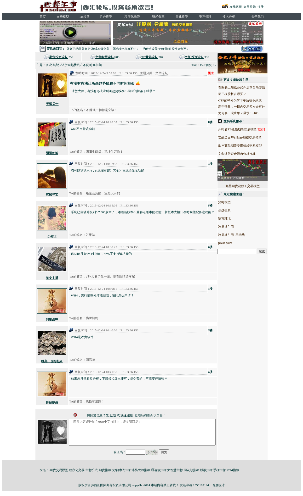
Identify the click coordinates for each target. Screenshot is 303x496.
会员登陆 (249, 7)
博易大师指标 (140, 475)
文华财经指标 (121, 475)
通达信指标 (158, 475)
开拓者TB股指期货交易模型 (246, 129)
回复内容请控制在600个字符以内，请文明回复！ (142, 435)
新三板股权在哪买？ (241, 94)
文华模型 (63, 16)
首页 (43, 16)
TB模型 (84, 16)
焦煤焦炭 (233, 210)
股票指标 (206, 475)
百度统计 (218, 490)
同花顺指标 (191, 475)
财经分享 (158, 16)
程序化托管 (132, 16)
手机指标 (219, 475)
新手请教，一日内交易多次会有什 (250, 106)
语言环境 (233, 218)
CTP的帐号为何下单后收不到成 (248, 100)
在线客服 (235, 7)
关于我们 (257, 16)
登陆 (113, 415)
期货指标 (105, 475)
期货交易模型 (59, 475)
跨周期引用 (235, 226)
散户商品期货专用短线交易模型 (249, 145)
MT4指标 (233, 475)
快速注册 (126, 415)
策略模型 (233, 202)
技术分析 (229, 16)
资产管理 (205, 16)
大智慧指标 (175, 475)
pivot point (234, 243)
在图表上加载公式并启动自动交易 (250, 87)
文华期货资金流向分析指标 (245, 154)
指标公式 (92, 475)
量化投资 (182, 16)
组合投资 (106, 16)
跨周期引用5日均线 (240, 235)
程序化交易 (77, 475)
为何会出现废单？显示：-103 (247, 113)
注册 (260, 7)
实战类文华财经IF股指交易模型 (248, 137)
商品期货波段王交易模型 (251, 173)
